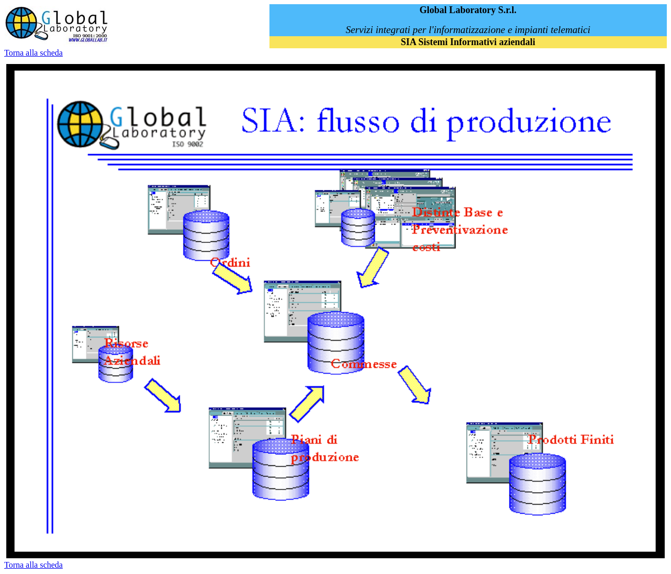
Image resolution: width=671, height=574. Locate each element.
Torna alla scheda (33, 52)
